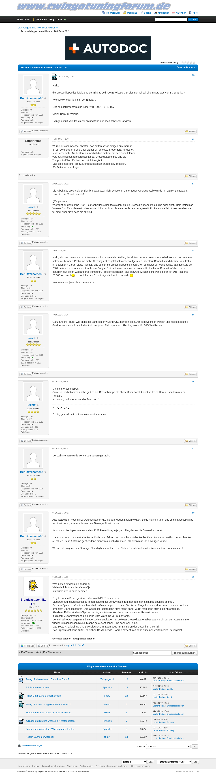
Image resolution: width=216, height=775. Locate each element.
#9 (193, 577)
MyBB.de (43, 771)
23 (126, 687)
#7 (193, 448)
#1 (193, 75)
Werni (107, 712)
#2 (193, 139)
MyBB (62, 771)
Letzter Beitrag (159, 681)
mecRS (170, 689)
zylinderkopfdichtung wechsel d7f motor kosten (50, 721)
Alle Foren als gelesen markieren (111, 766)
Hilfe (195, 12)
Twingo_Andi (107, 679)
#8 (193, 513)
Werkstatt (42, 27)
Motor (52, 27)
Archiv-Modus (86, 766)
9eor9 (32, 207)
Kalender (181, 12)
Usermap (132, 12)
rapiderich (71, 645)
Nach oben (72, 766)
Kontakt (36, 766)
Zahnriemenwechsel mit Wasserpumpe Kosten (50, 729)
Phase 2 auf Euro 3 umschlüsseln (43, 695)
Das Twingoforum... (27, 27)
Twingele (107, 721)
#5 (193, 315)
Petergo (170, 722)
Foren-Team (24, 766)
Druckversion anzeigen (32, 745)
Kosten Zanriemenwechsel (40, 736)
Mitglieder (163, 12)
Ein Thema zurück (31, 652)
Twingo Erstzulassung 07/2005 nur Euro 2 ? (48, 704)
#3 (193, 184)
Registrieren (56, 19)
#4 (193, 251)
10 (126, 679)
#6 (193, 382)
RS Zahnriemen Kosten (38, 687)
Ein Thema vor (51, 652)
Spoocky (107, 687)
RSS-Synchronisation (140, 766)
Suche (147, 12)
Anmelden (41, 19)
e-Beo (107, 704)
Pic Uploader (113, 12)
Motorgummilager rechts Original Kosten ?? (48, 712)
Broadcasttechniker (175, 681)
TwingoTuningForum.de (53, 766)
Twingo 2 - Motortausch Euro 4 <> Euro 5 (47, 679)
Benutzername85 (31, 98)
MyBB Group (84, 771)
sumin (107, 736)
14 (126, 736)
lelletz (32, 405)
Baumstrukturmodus (186, 67)
